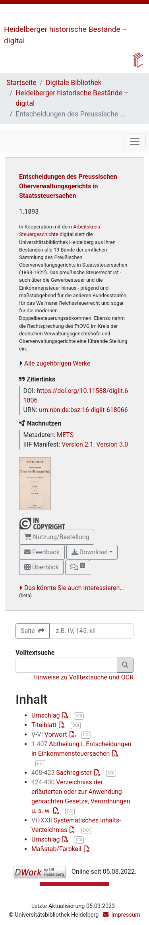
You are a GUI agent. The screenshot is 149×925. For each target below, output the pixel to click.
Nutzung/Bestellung (56, 537)
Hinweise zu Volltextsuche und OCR (83, 677)
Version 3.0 (112, 444)
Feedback (42, 552)
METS (65, 435)
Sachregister (62, 772)
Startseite (21, 83)
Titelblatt (44, 725)
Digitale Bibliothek (74, 83)
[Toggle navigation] (135, 141)
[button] (77, 567)
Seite (33, 631)
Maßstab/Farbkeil (57, 849)
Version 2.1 (77, 444)
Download (90, 552)
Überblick (41, 567)
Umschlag (46, 715)
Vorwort (50, 734)
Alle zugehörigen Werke (57, 363)
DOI (78, 715)
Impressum (125, 914)
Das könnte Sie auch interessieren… (74, 588)
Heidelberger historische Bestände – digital (71, 98)
